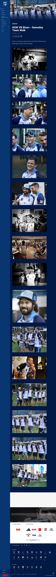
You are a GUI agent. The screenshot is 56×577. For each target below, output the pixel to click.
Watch (3, 10)
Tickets (3, 29)
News (3, 8)
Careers (23, 574)
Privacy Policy (19, 574)
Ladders (3, 14)
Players (3, 21)
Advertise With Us (33, 574)
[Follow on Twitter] (26, 545)
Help (25, 574)
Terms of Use (14, 574)
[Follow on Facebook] (24, 545)
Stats (3, 19)
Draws (3, 12)
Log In (3, 572)
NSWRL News (15, 23)
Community (4, 23)
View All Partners (33, 540)
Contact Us (28, 574)
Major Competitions (5, 17)
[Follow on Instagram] (29, 545)
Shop (2, 31)
